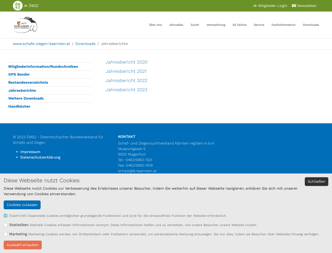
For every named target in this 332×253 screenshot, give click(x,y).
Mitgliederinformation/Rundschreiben (43, 66)
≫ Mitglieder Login (270, 5)
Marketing (18, 234)
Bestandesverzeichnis (28, 82)
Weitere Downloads (26, 98)
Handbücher (19, 106)
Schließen (316, 181)
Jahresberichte (22, 90)
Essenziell (18, 215)
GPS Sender (19, 74)
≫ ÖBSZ (26, 6)
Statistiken (19, 225)
